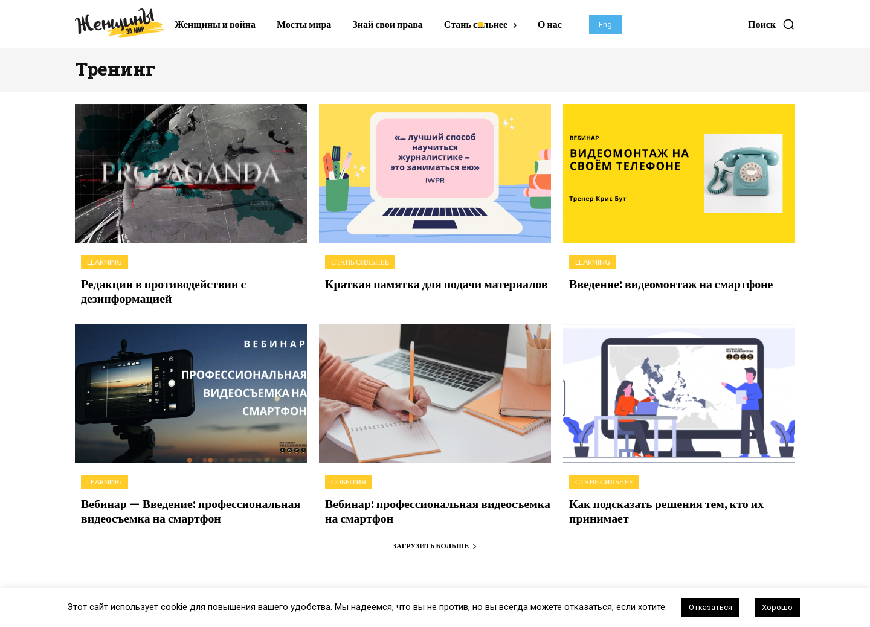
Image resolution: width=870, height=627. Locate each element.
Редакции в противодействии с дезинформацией (155, 289)
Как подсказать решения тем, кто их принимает (656, 507)
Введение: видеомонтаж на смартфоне (661, 282)
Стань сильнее (360, 261)
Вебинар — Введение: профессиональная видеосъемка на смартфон (180, 507)
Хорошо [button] (777, 607)
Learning (104, 261)
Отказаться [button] (710, 607)
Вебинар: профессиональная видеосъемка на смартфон (434, 507)
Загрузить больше (435, 540)
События (348, 479)
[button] (771, 24)
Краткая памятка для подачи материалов (425, 282)
